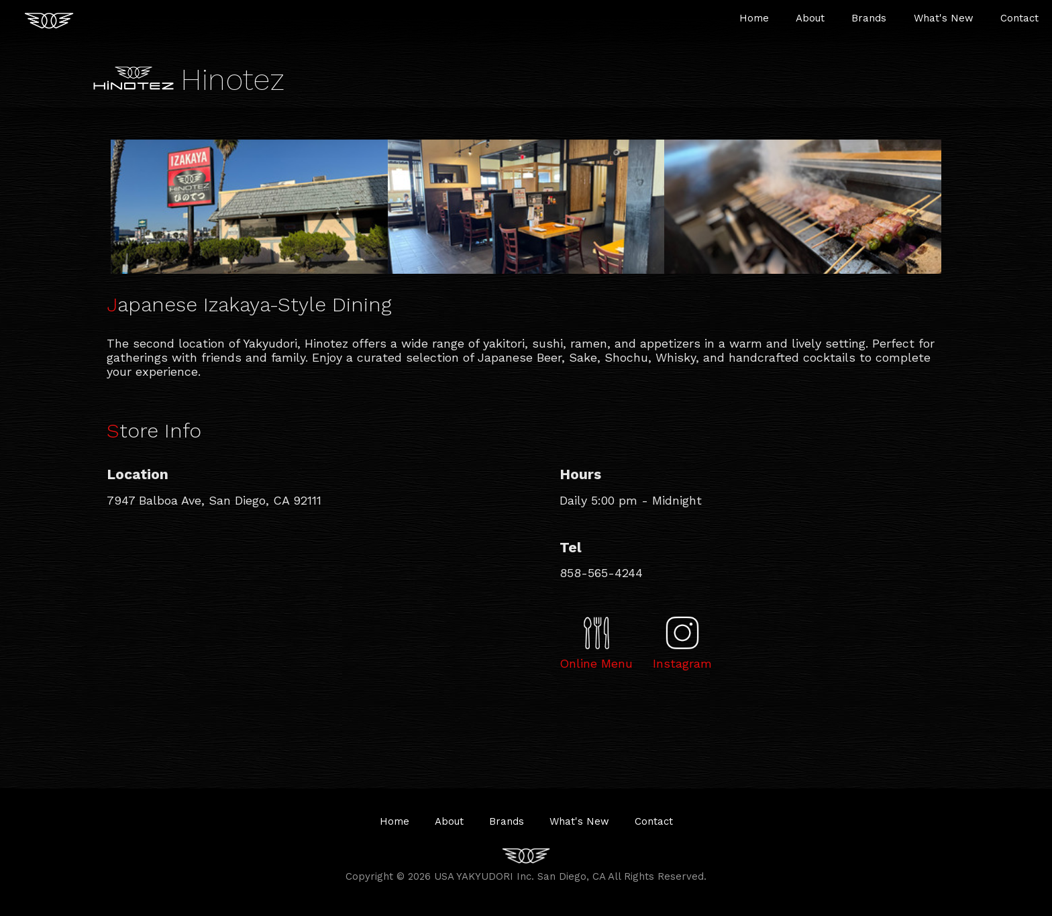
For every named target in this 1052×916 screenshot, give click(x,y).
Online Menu (596, 663)
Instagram (682, 663)
